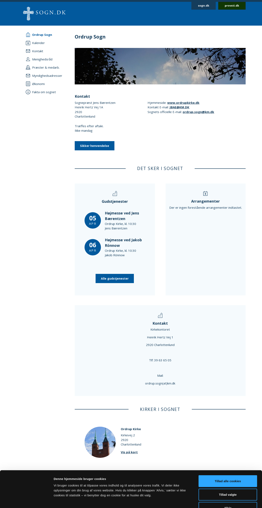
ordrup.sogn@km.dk (198, 112)
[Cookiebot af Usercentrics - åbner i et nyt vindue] (26, 500)
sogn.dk (203, 5)
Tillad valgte (228, 467)
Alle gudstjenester (115, 278)
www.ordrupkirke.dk (183, 103)
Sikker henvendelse (94, 146)
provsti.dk (232, 5)
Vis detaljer (212, 500)
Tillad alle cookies (228, 454)
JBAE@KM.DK (179, 107)
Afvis (228, 481)
